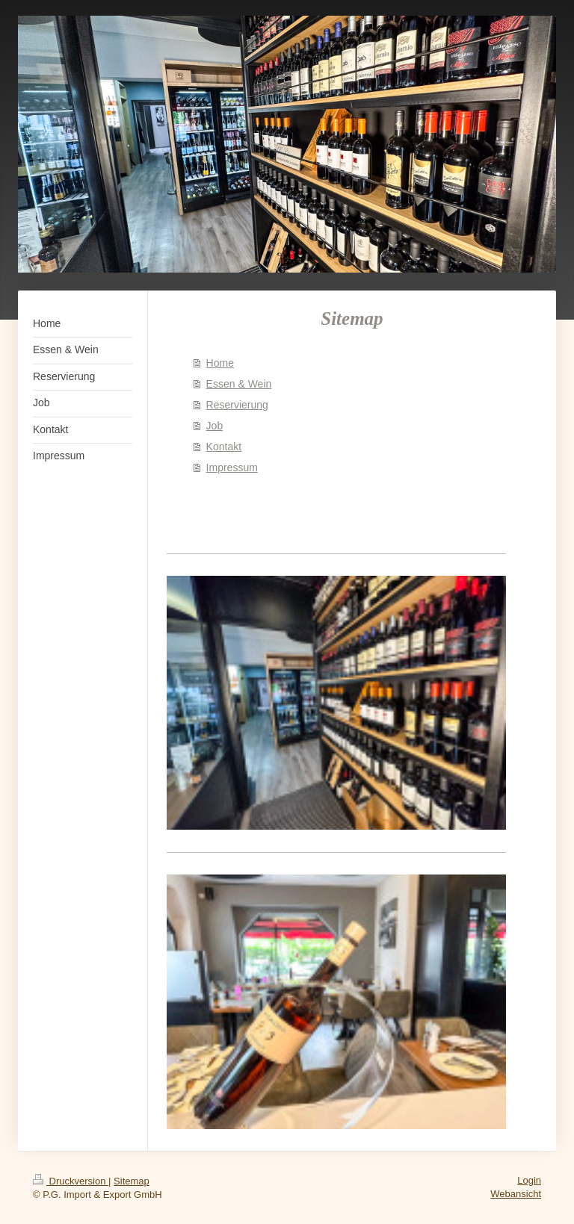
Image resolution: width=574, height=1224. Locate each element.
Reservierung (237, 405)
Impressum (232, 467)
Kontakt (223, 447)
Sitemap (131, 1181)
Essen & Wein (239, 384)
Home (220, 363)
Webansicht (515, 1193)
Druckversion (70, 1181)
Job (214, 426)
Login (529, 1180)
